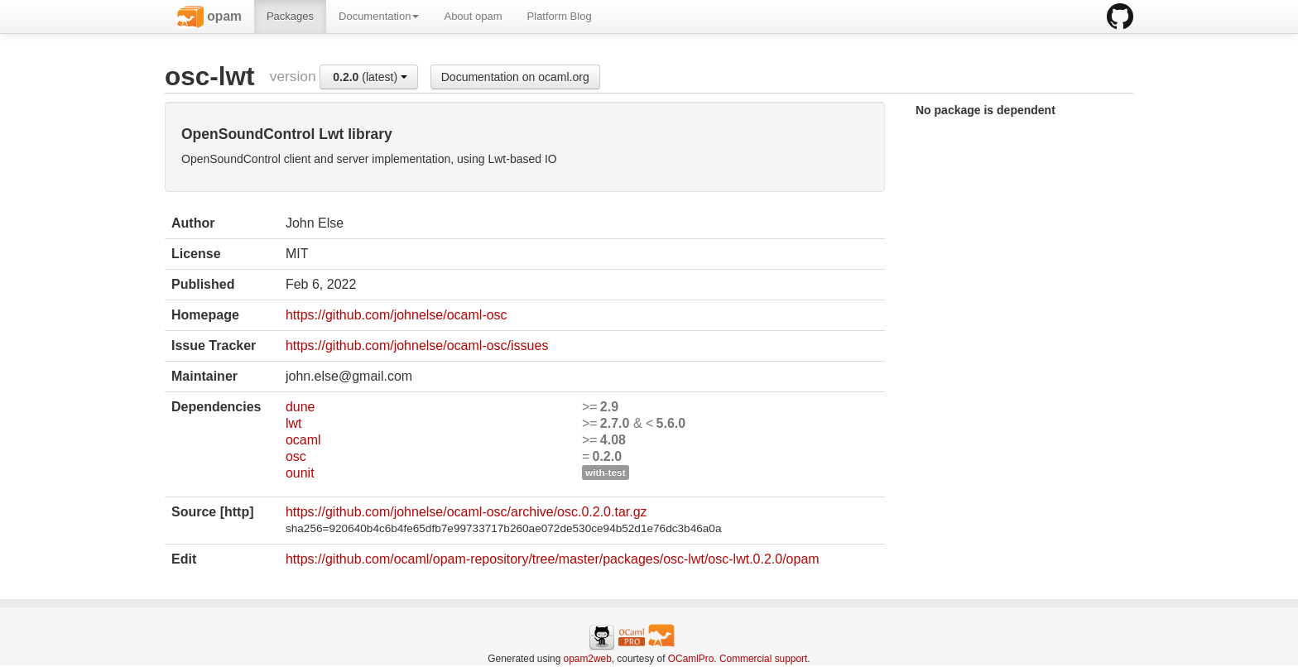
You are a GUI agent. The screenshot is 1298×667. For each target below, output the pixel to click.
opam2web (588, 659)
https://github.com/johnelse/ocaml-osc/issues (417, 345)
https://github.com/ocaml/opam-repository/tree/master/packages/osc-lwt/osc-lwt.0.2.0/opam (553, 559)
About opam (473, 16)
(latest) (370, 77)
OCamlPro (691, 659)
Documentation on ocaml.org (515, 77)
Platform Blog (559, 16)
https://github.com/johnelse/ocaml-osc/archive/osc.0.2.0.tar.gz (466, 512)
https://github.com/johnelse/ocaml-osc (396, 315)
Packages (290, 16)
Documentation (379, 16)
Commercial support (763, 659)
